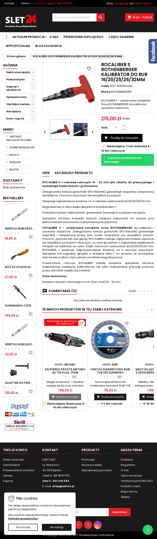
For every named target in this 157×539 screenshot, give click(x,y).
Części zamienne (121, 37)
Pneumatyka (15, 79)
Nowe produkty (92, 465)
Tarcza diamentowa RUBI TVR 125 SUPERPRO (110, 371)
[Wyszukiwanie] (78, 17)
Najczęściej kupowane (97, 470)
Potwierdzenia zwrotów (18, 470)
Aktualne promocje (28, 37)
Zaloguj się (121, 3)
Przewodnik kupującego (83, 37)
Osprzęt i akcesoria (13, 88)
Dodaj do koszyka (121, 137)
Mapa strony (129, 492)
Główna (10, 65)
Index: (105, 86)
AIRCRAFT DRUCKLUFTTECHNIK (19, 138)
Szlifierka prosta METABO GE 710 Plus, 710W (65, 371)
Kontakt (9, 3)
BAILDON (15, 162)
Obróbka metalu (18, 104)
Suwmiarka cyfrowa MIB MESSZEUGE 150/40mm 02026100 (19, 305)
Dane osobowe (13, 460)
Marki (8, 129)
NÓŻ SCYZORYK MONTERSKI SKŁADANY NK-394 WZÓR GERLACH (19, 267)
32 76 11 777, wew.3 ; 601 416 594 (51, 3)
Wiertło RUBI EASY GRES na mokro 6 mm (19, 228)
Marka (106, 92)
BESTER (14, 170)
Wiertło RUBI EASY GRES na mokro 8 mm (19, 344)
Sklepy (125, 497)
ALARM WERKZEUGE (22, 147)
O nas (53, 37)
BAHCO (14, 155)
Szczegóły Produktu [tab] (74, 173)
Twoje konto (15, 450)
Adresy (7, 476)
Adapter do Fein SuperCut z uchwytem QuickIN (19, 382)
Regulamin (128, 465)
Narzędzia (13, 111)
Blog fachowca (48, 46)
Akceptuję (56, 527)
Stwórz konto (142, 3)
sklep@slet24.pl (63, 486)
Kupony (8, 481)
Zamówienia (11, 465)
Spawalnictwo (16, 97)
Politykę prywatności (23, 519)
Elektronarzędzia (18, 72)
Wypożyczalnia (18, 46)
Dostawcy (12, 180)
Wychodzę (23, 527)
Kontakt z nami (130, 486)
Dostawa (127, 460)
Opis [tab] (46, 173)
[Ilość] (116, 128)
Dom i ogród (15, 119)
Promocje (88, 460)
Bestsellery (13, 198)
